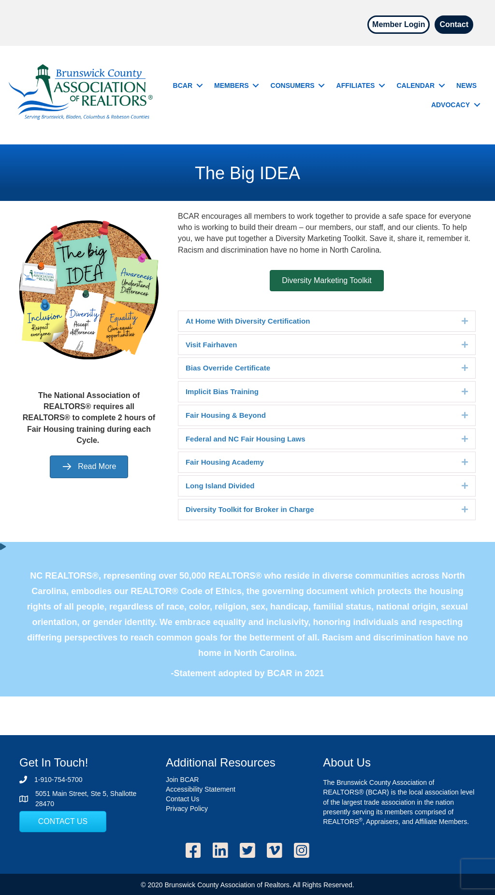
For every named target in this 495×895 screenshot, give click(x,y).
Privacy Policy (187, 808)
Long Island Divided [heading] (220, 486)
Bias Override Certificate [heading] (228, 368)
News (466, 85)
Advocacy (450, 105)
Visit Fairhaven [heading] (211, 345)
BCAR (182, 85)
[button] (199, 85)
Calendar (415, 85)
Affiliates (355, 85)
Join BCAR (182, 779)
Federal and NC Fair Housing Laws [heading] (246, 439)
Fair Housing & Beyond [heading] (226, 415)
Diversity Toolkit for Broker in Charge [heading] (250, 509)
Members (231, 85)
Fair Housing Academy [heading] (225, 462)
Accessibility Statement (200, 789)
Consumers (293, 85)
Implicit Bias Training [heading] (222, 391)
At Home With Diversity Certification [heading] (248, 321)
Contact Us (182, 799)
